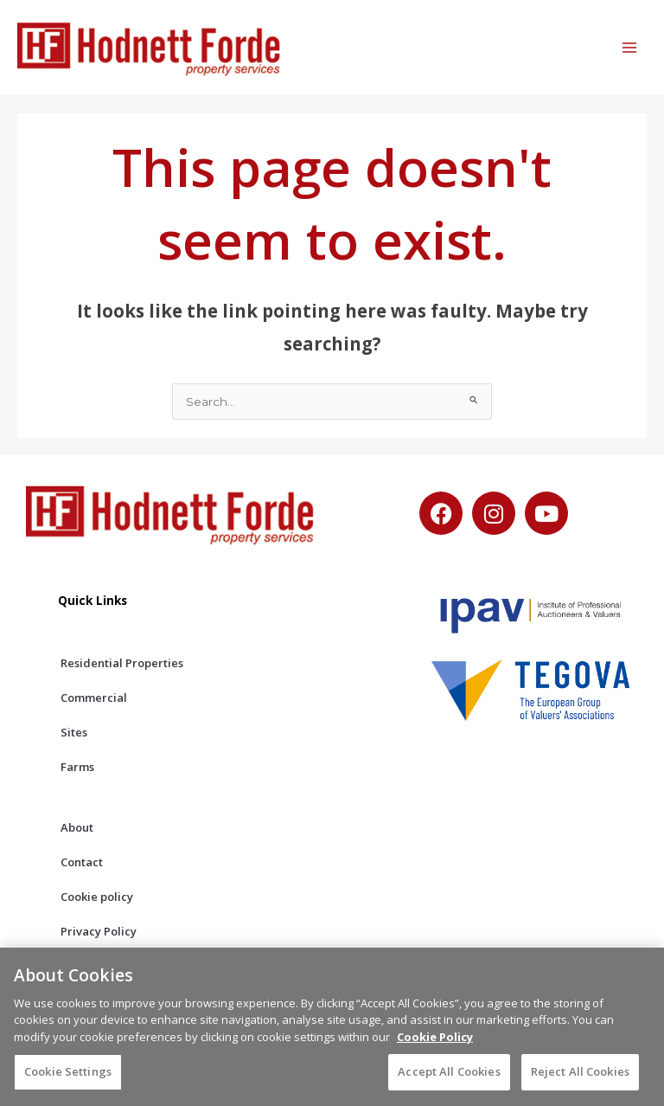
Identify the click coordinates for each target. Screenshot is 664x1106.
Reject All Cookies (580, 1084)
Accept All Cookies (449, 1084)
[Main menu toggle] (630, 48)
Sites (74, 732)
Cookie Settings (68, 1084)
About (77, 827)
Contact (82, 862)
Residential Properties (122, 663)
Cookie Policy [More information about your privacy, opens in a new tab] (435, 1050)
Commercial (94, 697)
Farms (77, 767)
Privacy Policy (99, 931)
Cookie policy (97, 896)
